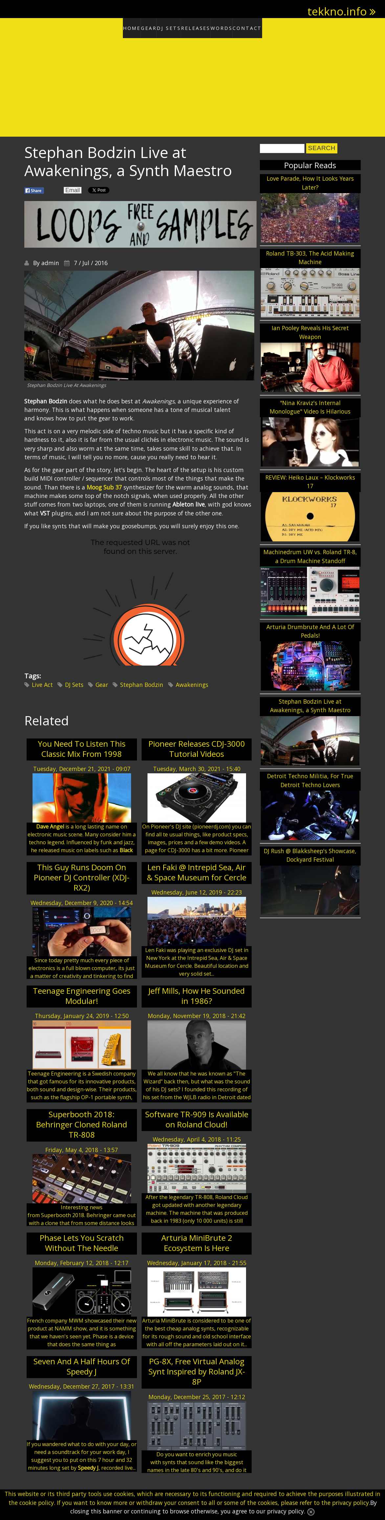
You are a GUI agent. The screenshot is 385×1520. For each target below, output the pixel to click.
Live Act (42, 682)
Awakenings (192, 682)
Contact (274, 27)
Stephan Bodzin (141, 682)
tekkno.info (337, 11)
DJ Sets (164, 27)
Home (106, 27)
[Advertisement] (192, 85)
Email (72, 188)
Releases (201, 27)
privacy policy (350, 1503)
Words (237, 27)
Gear (134, 27)
